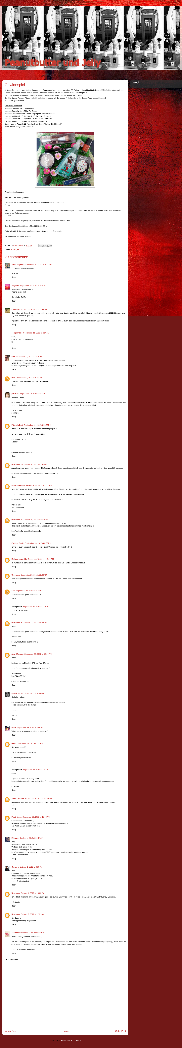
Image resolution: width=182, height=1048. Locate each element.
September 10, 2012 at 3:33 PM (38, 264)
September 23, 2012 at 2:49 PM (30, 727)
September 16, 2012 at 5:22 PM (39, 485)
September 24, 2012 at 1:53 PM (30, 743)
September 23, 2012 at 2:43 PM (31, 693)
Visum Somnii (17, 798)
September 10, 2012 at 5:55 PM (34, 309)
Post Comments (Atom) (71, 1040)
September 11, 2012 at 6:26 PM (28, 378)
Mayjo (14, 693)
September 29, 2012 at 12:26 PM (38, 798)
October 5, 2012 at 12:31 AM (32, 914)
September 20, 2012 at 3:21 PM (29, 591)
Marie (13, 727)
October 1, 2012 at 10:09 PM (32, 893)
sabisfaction (18, 245)
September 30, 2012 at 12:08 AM (36, 817)
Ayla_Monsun (17, 654)
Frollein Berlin (17, 543)
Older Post (120, 1031)
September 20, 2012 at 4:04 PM (36, 607)
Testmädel (15, 933)
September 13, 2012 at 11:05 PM (37, 425)
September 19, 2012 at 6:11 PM (41, 559)
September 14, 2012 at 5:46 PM (34, 464)
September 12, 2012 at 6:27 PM (33, 393)
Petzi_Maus (16, 817)
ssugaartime (16, 333)
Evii (13, 357)
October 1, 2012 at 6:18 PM (31, 867)
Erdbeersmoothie (19, 559)
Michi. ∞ (15, 838)
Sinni (13, 743)
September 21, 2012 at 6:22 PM (34, 622)
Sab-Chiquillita (18, 264)
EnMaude (15, 309)
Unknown (15, 464)
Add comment (12, 959)
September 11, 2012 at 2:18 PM (29, 357)
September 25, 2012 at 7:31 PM (36, 769)
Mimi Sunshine (18, 485)
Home (66, 1031)
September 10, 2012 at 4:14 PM (33, 286)
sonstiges (15, 249)
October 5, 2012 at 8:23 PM (32, 933)
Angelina (15, 286)
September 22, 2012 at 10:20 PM (38, 654)
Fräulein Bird (17, 425)
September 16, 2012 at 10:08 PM (34, 519)
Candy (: (15, 867)
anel (13, 591)
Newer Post (10, 1031)
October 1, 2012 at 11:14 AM (31, 838)
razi (13, 378)
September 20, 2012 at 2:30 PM (34, 575)
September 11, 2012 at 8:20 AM (36, 333)
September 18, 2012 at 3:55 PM (38, 543)
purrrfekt (15, 393)
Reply (13, 277)
